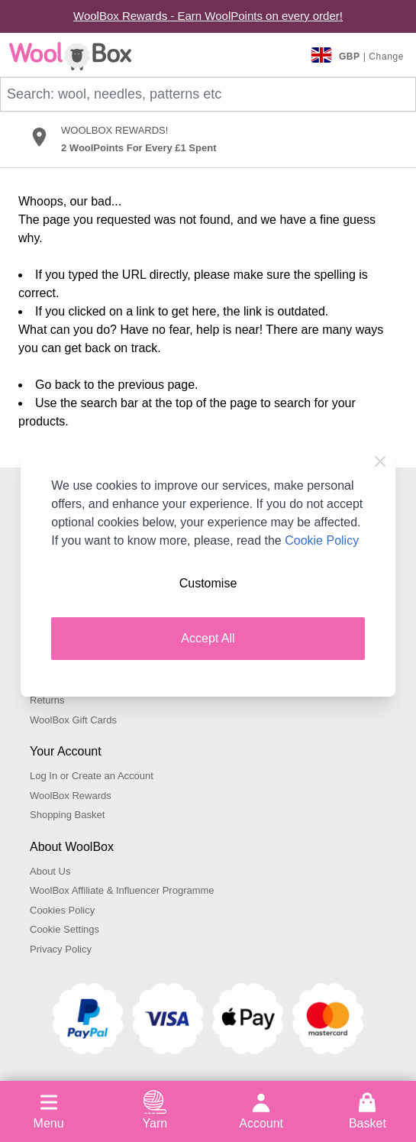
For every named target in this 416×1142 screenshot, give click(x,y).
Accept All (207, 638)
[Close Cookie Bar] (380, 461)
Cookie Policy (322, 540)
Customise (208, 583)
